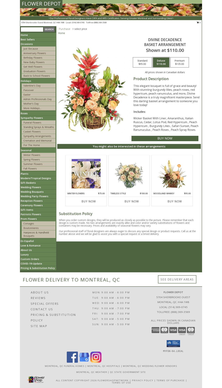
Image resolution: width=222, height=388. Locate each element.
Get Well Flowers (32, 66)
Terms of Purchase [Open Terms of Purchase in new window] (171, 380)
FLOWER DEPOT (41, 3)
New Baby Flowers (34, 62)
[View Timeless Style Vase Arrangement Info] (129, 173)
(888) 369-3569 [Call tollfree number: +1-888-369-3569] (100, 22)
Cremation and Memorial (37, 140)
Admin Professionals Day (37, 99)
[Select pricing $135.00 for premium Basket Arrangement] (179, 62)
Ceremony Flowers (32, 205)
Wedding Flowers (31, 187)
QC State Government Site (128, 372)
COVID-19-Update (31, 263)
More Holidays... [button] (32, 108)
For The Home (31, 145)
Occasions (27, 44)
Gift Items (27, 209)
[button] (173, 343)
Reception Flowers (31, 200)
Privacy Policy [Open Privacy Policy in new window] (142, 380)
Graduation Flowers (34, 71)
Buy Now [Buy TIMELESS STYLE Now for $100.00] (132, 201)
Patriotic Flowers (31, 214)
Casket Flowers (32, 131)
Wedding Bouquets (32, 191)
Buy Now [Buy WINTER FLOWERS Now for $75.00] (89, 201)
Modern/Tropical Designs (36, 178)
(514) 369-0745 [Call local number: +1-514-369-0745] (78, 22)
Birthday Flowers (32, 57)
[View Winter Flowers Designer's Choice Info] (86, 173)
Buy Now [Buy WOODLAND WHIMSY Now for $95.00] (175, 201)
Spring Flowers (31, 159)
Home (24, 35)
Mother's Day (31, 103)
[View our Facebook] (72, 361)
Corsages (28, 223)
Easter (27, 94)
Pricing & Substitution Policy (38, 268)
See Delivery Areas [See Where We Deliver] (177, 279)
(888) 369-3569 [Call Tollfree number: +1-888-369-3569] (180, 312)
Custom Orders (30, 259)
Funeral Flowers (32, 122)
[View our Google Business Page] (84, 361)
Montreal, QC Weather (91, 372)
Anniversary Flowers (34, 53)
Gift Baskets (28, 182)
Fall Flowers (30, 168)
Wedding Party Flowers (34, 196)
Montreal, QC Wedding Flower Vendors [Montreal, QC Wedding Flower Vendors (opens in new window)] (150, 366)
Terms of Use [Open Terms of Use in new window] (121, 382)
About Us (26, 250)
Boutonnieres (31, 228)
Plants (24, 173)
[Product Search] (32, 29)
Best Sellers (28, 39)
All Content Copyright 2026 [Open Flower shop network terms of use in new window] (76, 380)
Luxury (25, 254)
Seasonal (26, 150)
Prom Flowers (29, 218)
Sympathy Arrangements (37, 136)
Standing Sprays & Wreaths (38, 127)
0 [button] (199, 22)
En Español (27, 241)
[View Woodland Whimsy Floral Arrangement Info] (172, 173)
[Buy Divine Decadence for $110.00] (164, 138)
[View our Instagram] (95, 361)
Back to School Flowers (36, 75)
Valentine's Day (32, 85)
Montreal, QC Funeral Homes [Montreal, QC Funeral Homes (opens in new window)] (64, 366)
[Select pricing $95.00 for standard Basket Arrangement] (142, 62)
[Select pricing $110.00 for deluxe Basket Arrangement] (161, 62)
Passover (28, 90)
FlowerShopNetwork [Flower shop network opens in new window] (113, 380)
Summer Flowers (32, 164)
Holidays (26, 81)
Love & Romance (30, 245)
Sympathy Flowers (32, 118)
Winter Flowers (31, 155)
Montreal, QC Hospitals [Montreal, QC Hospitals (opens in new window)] (103, 366)
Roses (24, 113)
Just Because (30, 48)
